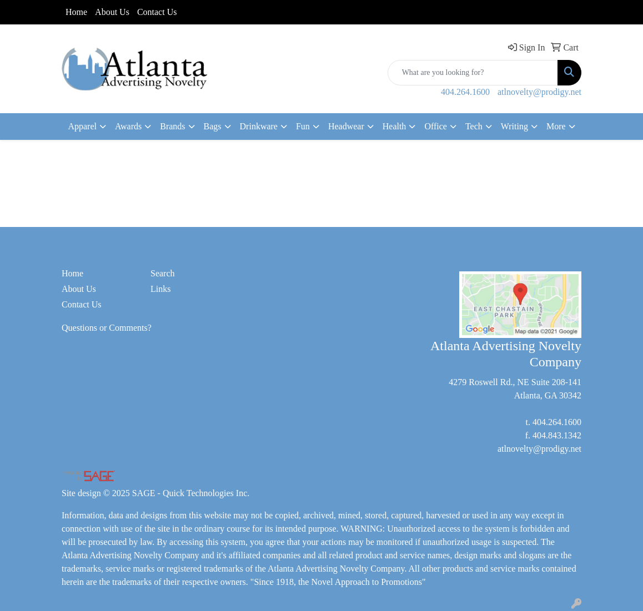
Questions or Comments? (107, 327)
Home (76, 12)
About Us (112, 12)
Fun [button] (303, 126)
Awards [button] (128, 126)
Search (162, 273)
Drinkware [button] (259, 126)
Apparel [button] (82, 126)
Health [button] (394, 126)
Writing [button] (514, 126)
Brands (172, 126)
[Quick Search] (473, 72)
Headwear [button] (346, 126)
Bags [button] (213, 126)
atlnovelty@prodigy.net (539, 92)
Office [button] (435, 126)
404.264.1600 (465, 92)
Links (160, 289)
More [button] (556, 126)
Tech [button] (474, 126)
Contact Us (157, 12)
